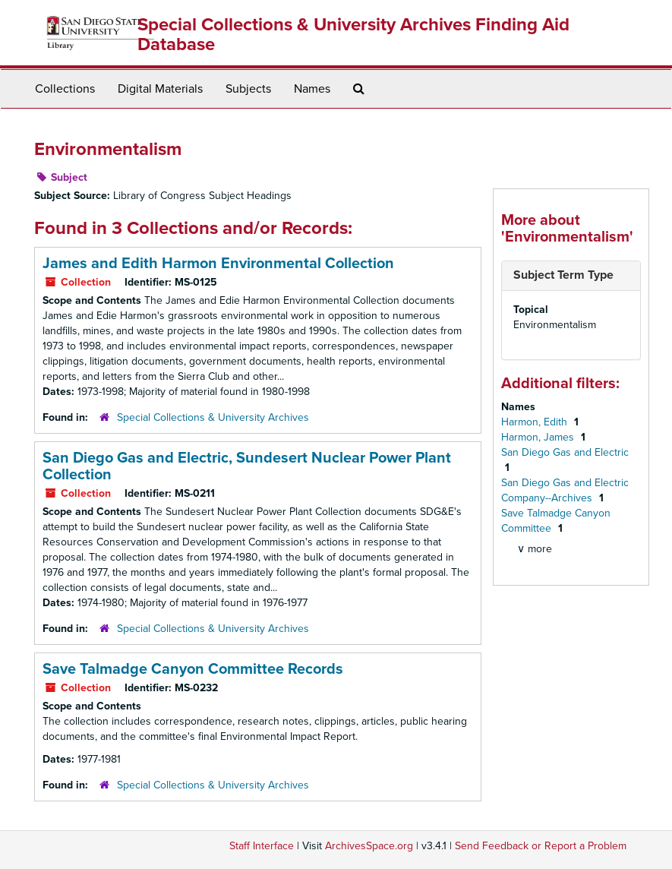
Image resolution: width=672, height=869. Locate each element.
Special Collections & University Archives (213, 417)
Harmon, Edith (535, 422)
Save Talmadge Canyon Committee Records (193, 669)
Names (312, 88)
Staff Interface (261, 845)
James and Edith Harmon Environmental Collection (218, 263)
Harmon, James (539, 437)
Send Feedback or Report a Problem (540, 845)
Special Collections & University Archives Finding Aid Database (353, 34)
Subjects (248, 88)
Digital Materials (160, 88)
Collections (65, 88)
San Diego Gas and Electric (565, 452)
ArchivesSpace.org (369, 845)
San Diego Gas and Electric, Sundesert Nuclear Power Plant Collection (247, 466)
